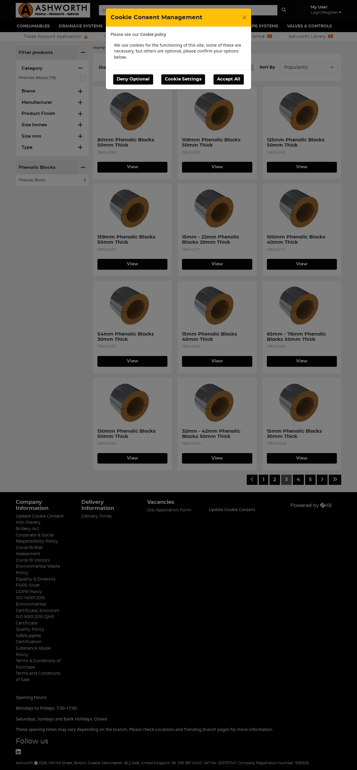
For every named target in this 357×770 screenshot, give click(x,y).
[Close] (244, 17)
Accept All (228, 79)
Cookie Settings (183, 79)
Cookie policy (153, 34)
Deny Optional (133, 79)
